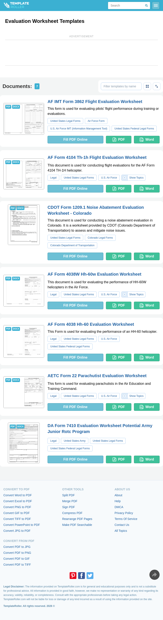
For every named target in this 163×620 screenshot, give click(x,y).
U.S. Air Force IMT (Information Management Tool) (78, 128)
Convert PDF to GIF (16, 558)
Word (147, 139)
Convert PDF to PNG (17, 552)
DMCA (119, 507)
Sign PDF (68, 507)
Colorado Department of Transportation (72, 245)
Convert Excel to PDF (17, 501)
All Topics (121, 530)
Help (118, 501)
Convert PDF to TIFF (17, 564)
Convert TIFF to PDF (17, 519)
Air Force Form (96, 121)
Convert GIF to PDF (16, 513)
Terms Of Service (126, 519)
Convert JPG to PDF (17, 530)
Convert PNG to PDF (17, 507)
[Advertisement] (81, 52)
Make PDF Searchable (77, 525)
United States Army (75, 440)
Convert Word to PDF (17, 495)
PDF (118, 139)
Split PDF (68, 495)
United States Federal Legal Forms (134, 128)
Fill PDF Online (75, 139)
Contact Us (122, 525)
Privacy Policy (124, 513)
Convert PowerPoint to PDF (21, 525)
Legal (53, 177)
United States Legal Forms (65, 121)
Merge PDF (69, 501)
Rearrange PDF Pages (77, 519)
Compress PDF (72, 513)
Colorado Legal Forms (100, 237)
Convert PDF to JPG (17, 547)
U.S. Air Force (109, 177)
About (118, 495)
